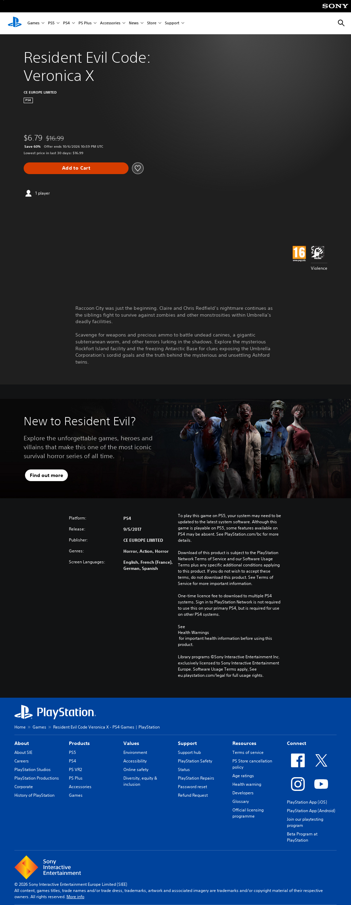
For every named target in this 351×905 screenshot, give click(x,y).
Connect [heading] (296, 743)
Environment (135, 752)
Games (33, 23)
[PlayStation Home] (14, 23)
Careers (21, 761)
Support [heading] (187, 743)
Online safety (135, 769)
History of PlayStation (34, 795)
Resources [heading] (244, 743)
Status (184, 769)
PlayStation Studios (32, 769)
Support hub (189, 752)
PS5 (51, 23)
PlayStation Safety (195, 761)
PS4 (66, 23)
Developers (243, 793)
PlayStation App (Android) (311, 811)
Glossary (240, 801)
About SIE (23, 752)
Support (172, 23)
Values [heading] (131, 743)
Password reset (192, 787)
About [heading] (21, 743)
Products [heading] (79, 743)
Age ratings (243, 776)
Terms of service (248, 752)
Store (151, 23)
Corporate (23, 787)
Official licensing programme (248, 813)
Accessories (110, 23)
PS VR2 (75, 769)
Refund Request (193, 795)
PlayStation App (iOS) (307, 802)
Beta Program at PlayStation (302, 837)
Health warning (246, 784)
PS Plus (85, 23)
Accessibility (135, 761)
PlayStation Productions (36, 778)
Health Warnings (193, 632)
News (133, 23)
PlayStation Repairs (196, 778)
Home (20, 727)
